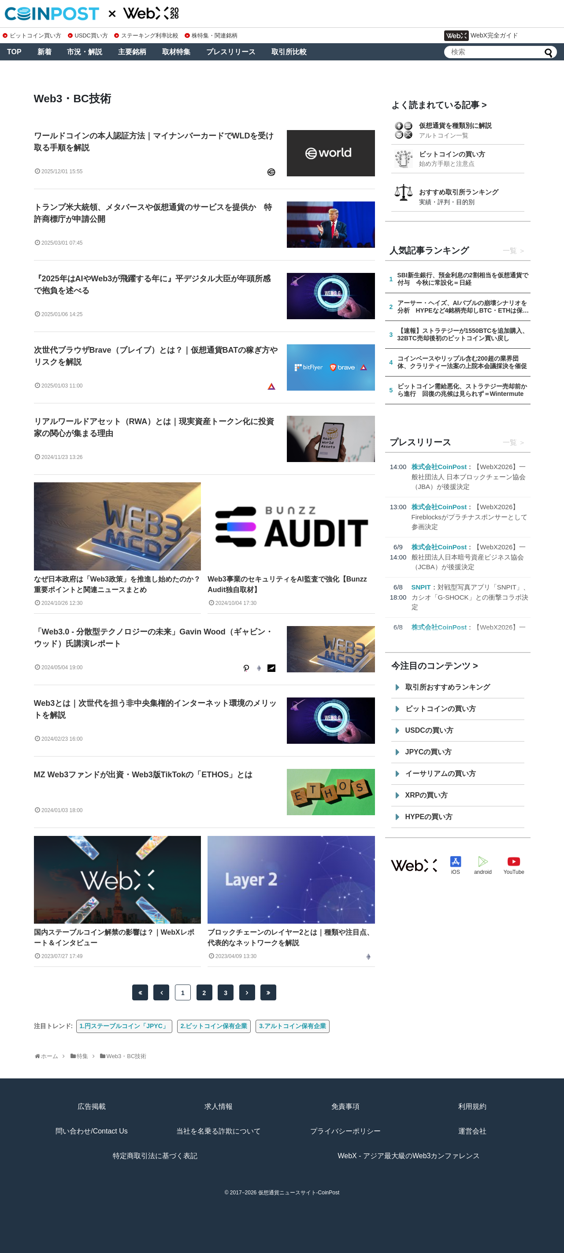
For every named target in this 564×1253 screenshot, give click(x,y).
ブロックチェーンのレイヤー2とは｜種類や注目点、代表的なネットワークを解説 (291, 938)
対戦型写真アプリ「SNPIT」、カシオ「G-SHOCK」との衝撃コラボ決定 (471, 597)
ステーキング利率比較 (146, 35)
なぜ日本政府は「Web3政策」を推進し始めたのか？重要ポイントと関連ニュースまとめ (117, 584)
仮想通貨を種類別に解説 (455, 125)
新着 (44, 52)
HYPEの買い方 (429, 816)
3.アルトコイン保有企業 (292, 1025)
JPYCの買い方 (428, 752)
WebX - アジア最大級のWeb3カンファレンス (409, 1156)
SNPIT (421, 587)
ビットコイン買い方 (32, 35)
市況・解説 (84, 52)
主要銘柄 (132, 52)
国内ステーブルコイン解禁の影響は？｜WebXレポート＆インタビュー (114, 938)
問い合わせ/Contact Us (92, 1131)
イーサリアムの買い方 (440, 773)
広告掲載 (92, 1106)
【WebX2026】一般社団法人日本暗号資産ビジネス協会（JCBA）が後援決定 (469, 557)
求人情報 (218, 1106)
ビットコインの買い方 (452, 154)
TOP (14, 52)
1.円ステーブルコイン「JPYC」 (124, 1025)
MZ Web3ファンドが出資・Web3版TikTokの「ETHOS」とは (143, 774)
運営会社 (472, 1131)
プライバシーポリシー (345, 1131)
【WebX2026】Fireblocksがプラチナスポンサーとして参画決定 (469, 516)
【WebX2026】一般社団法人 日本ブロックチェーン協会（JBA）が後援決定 (469, 476)
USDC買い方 (88, 35)
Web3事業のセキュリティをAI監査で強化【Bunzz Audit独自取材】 (287, 584)
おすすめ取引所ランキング (458, 192)
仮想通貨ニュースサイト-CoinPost (299, 1193)
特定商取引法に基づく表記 (155, 1156)
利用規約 (472, 1106)
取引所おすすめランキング (447, 687)
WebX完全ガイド (481, 35)
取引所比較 (289, 52)
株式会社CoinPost (439, 466)
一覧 (510, 250)
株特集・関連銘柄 (211, 35)
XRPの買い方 (426, 795)
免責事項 (345, 1106)
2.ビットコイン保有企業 (214, 1025)
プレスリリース (231, 52)
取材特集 (176, 52)
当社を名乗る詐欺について (218, 1131)
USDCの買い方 (429, 730)
